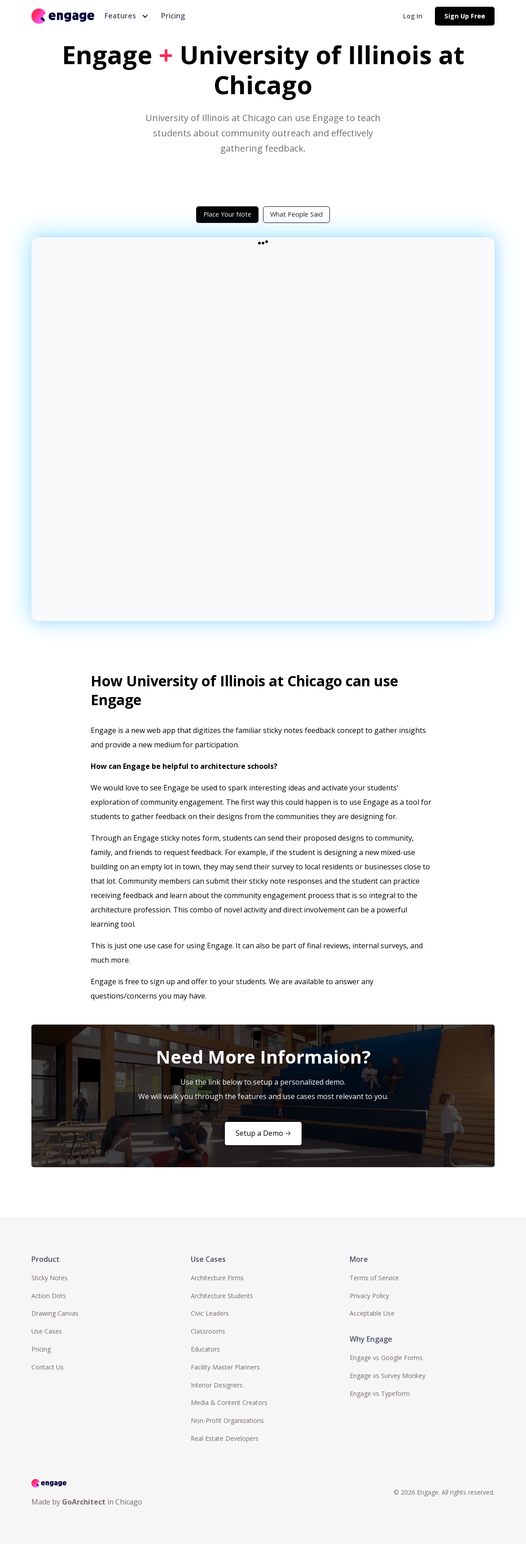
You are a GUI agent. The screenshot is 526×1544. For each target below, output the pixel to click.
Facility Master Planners (225, 1367)
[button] (125, 16)
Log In (412, 16)
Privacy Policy (369, 1295)
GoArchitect (83, 1502)
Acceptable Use (372, 1313)
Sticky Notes (49, 1278)
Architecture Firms (217, 1278)
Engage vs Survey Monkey (387, 1375)
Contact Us (47, 1367)
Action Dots (48, 1295)
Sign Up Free (464, 16)
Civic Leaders (210, 1313)
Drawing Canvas (55, 1313)
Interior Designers (217, 1385)
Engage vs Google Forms (386, 1357)
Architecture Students (222, 1295)
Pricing (173, 16)
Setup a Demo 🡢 (263, 1133)
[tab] (227, 214)
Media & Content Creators (229, 1402)
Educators (205, 1349)
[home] (62, 16)
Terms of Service (374, 1278)
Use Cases (46, 1331)
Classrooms (208, 1331)
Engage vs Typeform (380, 1393)
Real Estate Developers (225, 1438)
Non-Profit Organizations (227, 1420)
